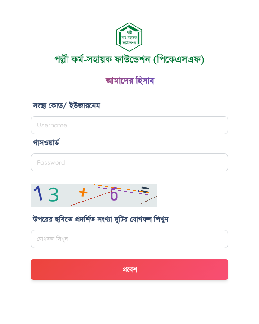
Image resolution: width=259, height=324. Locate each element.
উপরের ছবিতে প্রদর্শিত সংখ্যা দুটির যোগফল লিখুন (100, 219)
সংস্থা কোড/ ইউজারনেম (66, 105)
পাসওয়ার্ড (46, 143)
